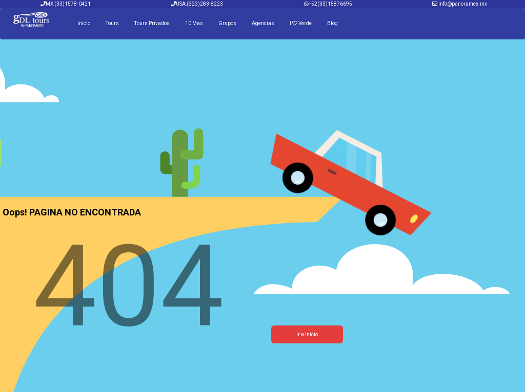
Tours (112, 23)
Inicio (83, 23)
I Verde (301, 23)
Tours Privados (152, 23)
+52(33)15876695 (330, 4)
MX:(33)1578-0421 (66, 4)
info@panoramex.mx (462, 4)
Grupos (227, 23)
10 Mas (194, 23)
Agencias (263, 23)
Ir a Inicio (307, 334)
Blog (332, 23)
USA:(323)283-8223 (197, 4)
